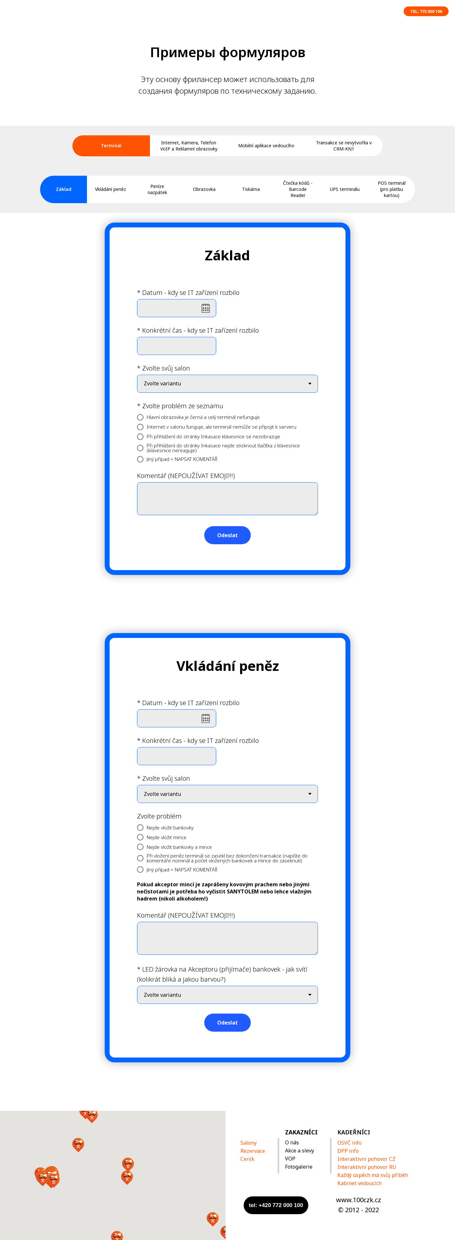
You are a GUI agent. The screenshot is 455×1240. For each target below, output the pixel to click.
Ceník (247, 1158)
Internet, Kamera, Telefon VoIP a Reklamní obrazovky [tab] (188, 146)
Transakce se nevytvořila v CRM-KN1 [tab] (344, 146)
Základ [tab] (63, 189)
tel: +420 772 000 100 (276, 1205)
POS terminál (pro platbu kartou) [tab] (392, 189)
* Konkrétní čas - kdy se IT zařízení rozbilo (198, 330)
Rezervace (252, 1150)
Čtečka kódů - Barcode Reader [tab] (297, 189)
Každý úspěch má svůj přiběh (372, 1175)
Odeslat (227, 535)
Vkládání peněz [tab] (110, 189)
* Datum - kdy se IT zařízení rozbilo (188, 292)
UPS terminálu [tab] (345, 189)
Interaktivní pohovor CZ (366, 1158)
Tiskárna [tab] (251, 189)
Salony (248, 1142)
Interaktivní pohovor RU (366, 1167)
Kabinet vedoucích (359, 1183)
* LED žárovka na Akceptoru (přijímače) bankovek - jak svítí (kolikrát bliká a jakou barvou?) (222, 974)
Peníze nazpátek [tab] (157, 189)
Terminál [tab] (111, 145)
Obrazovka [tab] (204, 189)
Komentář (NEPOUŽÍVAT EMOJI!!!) (186, 475)
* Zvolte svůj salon (163, 368)
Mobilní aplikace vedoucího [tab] (266, 145)
